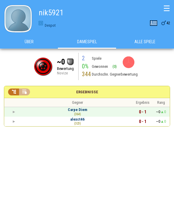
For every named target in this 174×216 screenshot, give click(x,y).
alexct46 (77, 119)
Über (29, 41)
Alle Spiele (144, 41)
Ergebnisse (87, 92)
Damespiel (87, 41)
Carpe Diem (77, 109)
